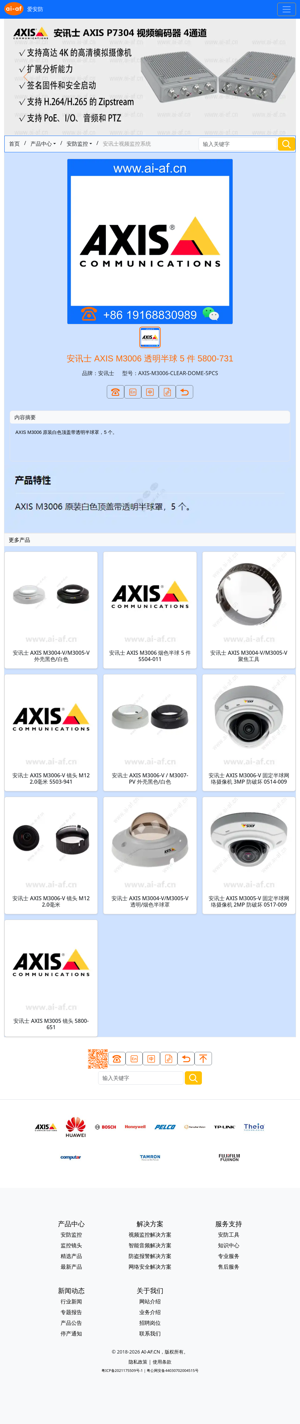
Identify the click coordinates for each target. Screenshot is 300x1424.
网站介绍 (150, 1301)
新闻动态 (71, 1290)
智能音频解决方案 (150, 1245)
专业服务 (228, 1256)
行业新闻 (71, 1301)
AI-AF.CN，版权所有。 (164, 1352)
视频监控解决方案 (150, 1234)
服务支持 (228, 1223)
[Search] (238, 144)
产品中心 (41, 143)
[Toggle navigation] (286, 9)
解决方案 (150, 1223)
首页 (14, 143)
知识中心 (228, 1245)
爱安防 (23, 9)
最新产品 (71, 1266)
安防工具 (228, 1234)
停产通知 (71, 1333)
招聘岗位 (150, 1322)
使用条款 (162, 1362)
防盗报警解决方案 (150, 1256)
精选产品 (71, 1256)
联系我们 (150, 1333)
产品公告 (71, 1322)
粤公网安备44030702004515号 (172, 1370)
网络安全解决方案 (150, 1266)
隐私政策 (138, 1362)
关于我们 (150, 1290)
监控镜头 (71, 1245)
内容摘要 (25, 417)
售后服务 (228, 1266)
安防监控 (77, 143)
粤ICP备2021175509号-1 (122, 1370)
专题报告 (71, 1312)
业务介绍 (150, 1312)
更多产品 (19, 539)
